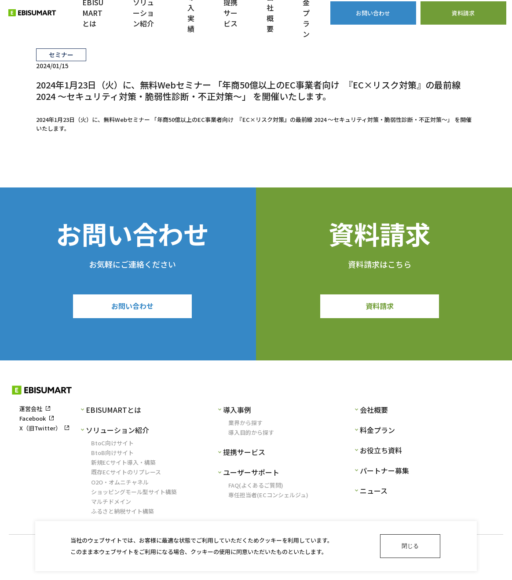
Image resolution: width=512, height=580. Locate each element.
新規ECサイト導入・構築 (123, 465)
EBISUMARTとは (113, 412)
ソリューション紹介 (117, 432)
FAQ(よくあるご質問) (255, 488)
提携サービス (244, 454)
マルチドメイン (111, 504)
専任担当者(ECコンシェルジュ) (268, 498)
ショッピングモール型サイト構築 (134, 494)
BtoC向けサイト (112, 445)
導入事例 (237, 412)
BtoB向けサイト (112, 455)
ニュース (374, 493)
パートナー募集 (384, 473)
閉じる (410, 546)
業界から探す (245, 425)
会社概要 (374, 412)
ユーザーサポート (251, 475)
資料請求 (379, 307)
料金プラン (377, 432)
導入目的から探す (251, 435)
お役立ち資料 (381, 453)
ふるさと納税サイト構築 (122, 514)
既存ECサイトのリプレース (126, 475)
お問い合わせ (132, 307)
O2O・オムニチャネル (120, 485)
